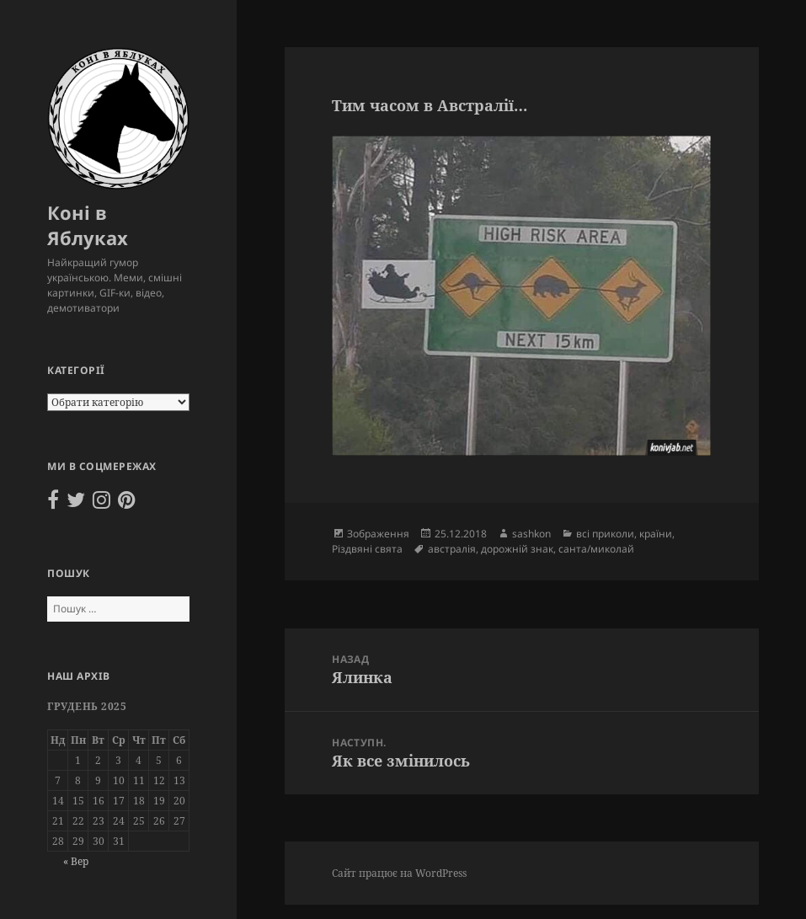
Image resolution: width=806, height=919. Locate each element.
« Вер (75, 861)
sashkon (531, 533)
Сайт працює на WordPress (399, 873)
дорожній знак (517, 549)
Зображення (378, 533)
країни (655, 533)
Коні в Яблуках (87, 225)
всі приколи (605, 533)
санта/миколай (596, 549)
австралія (452, 549)
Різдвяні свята (367, 549)
